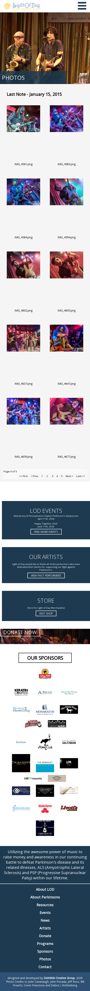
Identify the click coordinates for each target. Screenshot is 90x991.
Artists (45, 928)
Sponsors (45, 951)
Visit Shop (46, 613)
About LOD (45, 889)
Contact (45, 966)
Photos (45, 959)
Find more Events (46, 532)
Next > (69, 476)
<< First (23, 476)
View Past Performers (46, 575)
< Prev (34, 476)
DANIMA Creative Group (59, 978)
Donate (45, 936)
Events (45, 912)
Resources (45, 905)
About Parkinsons (45, 897)
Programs (45, 943)
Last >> (80, 476)
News (45, 920)
